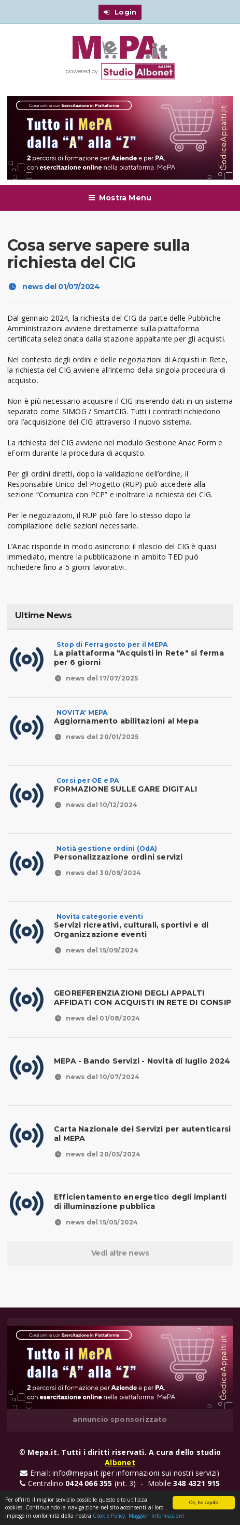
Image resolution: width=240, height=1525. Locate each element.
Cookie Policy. (109, 1516)
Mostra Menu (120, 198)
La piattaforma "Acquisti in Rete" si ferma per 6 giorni (139, 653)
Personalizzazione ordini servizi (118, 853)
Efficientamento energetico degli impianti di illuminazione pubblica (140, 1201)
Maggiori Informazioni (156, 1516)
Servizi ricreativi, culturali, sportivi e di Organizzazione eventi (131, 925)
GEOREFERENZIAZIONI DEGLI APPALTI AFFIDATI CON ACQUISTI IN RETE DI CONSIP (142, 997)
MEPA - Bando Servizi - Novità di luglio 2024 (142, 1061)
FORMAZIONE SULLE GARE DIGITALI (125, 785)
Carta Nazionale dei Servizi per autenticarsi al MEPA (142, 1133)
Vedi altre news (120, 1253)
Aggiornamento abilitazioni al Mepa (126, 717)
